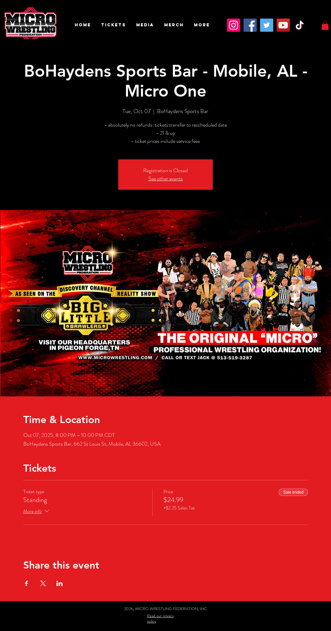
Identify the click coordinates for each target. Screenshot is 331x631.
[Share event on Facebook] (26, 583)
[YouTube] (283, 25)
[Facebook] (250, 25)
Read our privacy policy (160, 618)
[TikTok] (299, 25)
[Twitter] (266, 25)
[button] (113, 25)
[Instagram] (233, 25)
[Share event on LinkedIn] (59, 583)
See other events (165, 178)
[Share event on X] (43, 583)
